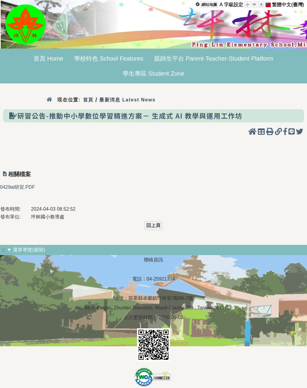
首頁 (88, 99)
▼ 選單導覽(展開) (26, 249)
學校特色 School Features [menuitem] (108, 58)
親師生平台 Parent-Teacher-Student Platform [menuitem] (213, 58)
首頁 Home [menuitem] (48, 58)
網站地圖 (209, 4)
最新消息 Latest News (127, 99)
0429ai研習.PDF (17, 187)
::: (3, 249)
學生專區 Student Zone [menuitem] (153, 73)
